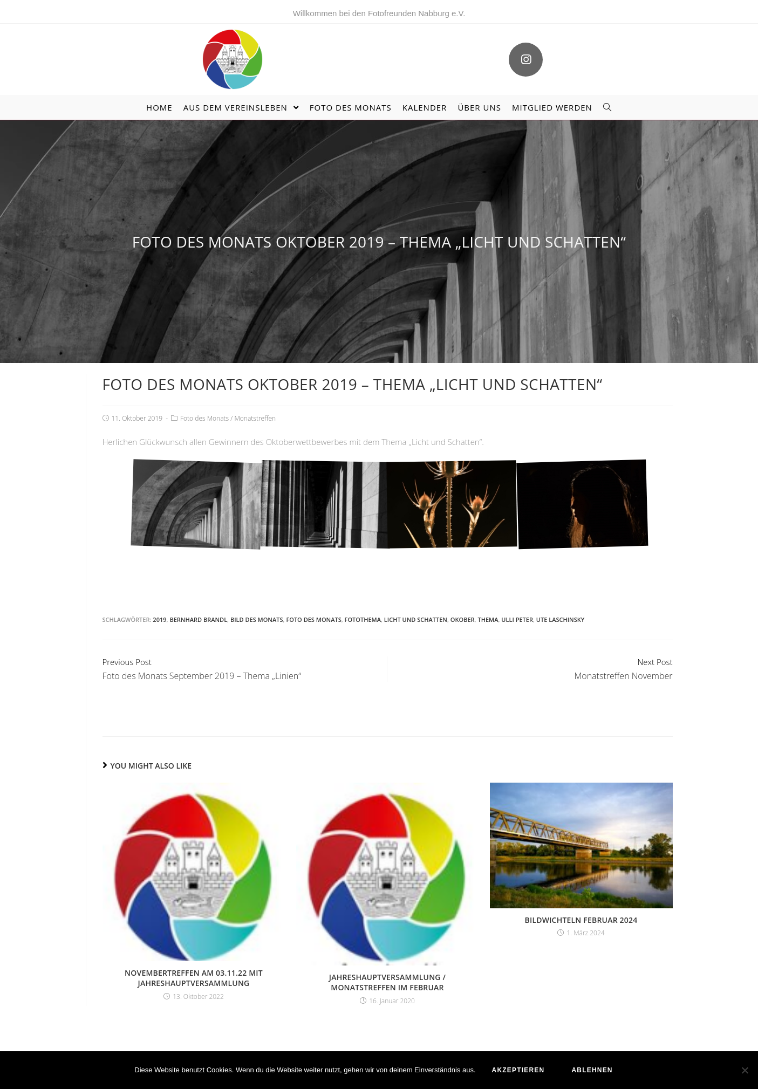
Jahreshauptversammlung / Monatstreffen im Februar (387, 982)
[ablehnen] (744, 1070)
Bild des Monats (256, 619)
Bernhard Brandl (198, 619)
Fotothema (363, 619)
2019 (159, 619)
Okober (462, 619)
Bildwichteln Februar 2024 (581, 920)
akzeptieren (518, 1070)
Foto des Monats (204, 418)
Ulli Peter (517, 619)
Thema (487, 619)
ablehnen (591, 1070)
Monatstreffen (255, 418)
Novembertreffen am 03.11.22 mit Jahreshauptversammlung (194, 978)
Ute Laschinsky (560, 619)
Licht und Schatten (415, 619)
